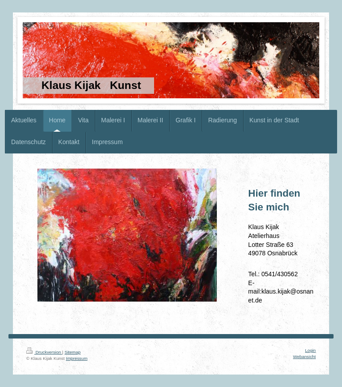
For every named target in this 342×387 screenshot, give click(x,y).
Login (310, 350)
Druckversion (44, 352)
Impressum (76, 358)
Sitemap (73, 352)
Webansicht (304, 356)
